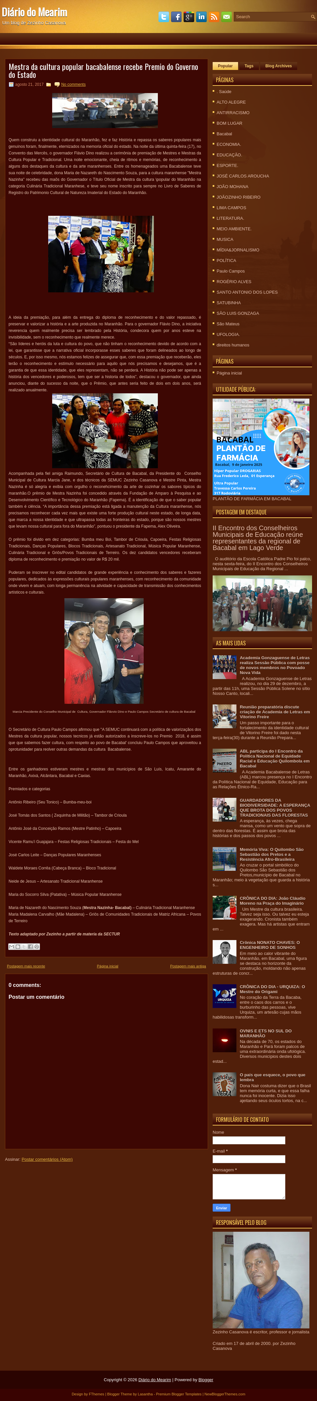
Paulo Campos (231, 271)
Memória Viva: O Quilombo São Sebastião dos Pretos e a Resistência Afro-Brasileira (271, 854)
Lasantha (145, 1394)
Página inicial (107, 966)
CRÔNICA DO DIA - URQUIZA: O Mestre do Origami (272, 989)
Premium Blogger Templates (178, 1394)
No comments (73, 84)
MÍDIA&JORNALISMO (238, 249)
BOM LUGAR (229, 123)
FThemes (96, 1394)
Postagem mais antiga (188, 966)
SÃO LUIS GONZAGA (238, 313)
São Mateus (228, 323)
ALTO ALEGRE (231, 102)
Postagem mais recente (26, 966)
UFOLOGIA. (228, 334)
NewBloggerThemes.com (224, 1394)
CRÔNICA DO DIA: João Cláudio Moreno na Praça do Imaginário (272, 901)
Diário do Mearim (34, 11)
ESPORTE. (227, 165)
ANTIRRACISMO (233, 112)
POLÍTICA (226, 260)
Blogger (205, 1379)
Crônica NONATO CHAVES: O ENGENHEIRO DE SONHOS (270, 945)
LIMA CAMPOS (231, 207)
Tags (249, 66)
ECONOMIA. (229, 144)
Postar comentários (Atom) (47, 1159)
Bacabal (224, 133)
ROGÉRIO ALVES (234, 281)
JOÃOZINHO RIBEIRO (239, 197)
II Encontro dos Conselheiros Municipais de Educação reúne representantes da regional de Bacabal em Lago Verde (258, 537)
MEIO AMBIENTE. (234, 228)
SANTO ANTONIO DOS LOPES (247, 292)
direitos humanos (233, 344)
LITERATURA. (230, 218)
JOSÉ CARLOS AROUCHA (243, 176)
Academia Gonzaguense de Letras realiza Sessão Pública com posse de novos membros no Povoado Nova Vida (275, 665)
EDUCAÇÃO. (229, 154)
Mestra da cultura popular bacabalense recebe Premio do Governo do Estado (103, 70)
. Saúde (224, 91)
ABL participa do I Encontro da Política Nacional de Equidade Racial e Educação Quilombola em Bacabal (275, 758)
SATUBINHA (229, 302)
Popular (225, 66)
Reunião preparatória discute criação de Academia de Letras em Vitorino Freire (275, 711)
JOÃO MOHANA (232, 186)
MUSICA (225, 239)
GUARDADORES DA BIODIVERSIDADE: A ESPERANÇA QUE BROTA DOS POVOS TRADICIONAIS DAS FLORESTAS (275, 808)
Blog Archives (278, 66)
